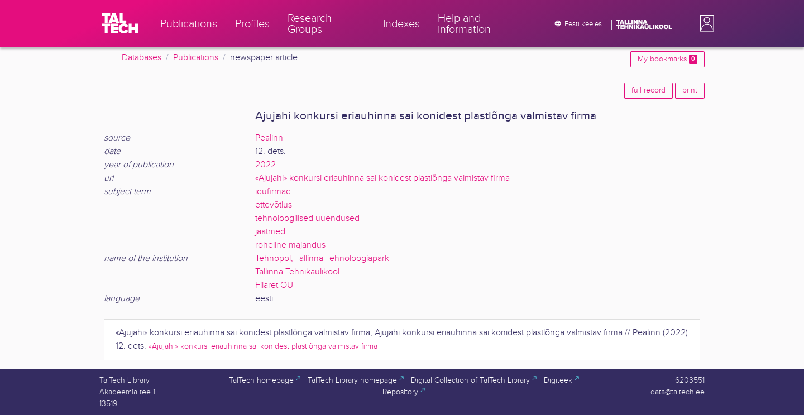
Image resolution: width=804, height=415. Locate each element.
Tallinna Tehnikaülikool (297, 272)
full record (648, 90)
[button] (705, 23)
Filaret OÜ (274, 285)
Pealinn (269, 138)
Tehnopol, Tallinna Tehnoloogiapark (322, 258)
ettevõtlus (273, 205)
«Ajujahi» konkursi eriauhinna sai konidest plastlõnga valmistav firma (382, 178)
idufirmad (273, 191)
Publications (195, 57)
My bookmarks (667, 59)
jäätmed (270, 231)
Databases (141, 57)
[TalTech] (120, 23)
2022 (265, 165)
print (689, 90)
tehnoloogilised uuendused (307, 218)
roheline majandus (290, 245)
